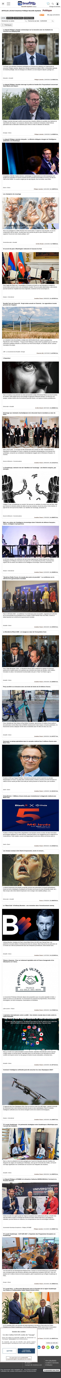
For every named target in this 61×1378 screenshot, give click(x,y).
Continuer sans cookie (26, 1350)
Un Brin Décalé (39, 243)
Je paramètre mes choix (51, 1370)
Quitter (9, 1351)
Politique (46, 10)
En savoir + (28, 1363)
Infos (50, 1360)
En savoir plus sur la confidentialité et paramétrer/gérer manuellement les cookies (19, 1358)
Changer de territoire (54, 6)
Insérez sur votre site (51, 1343)
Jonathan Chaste (38, 298)
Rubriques (8, 25)
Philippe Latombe (39, 79)
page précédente (53, 15)
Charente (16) (40, 353)
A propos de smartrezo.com (33, 1365)
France (41, 900)
